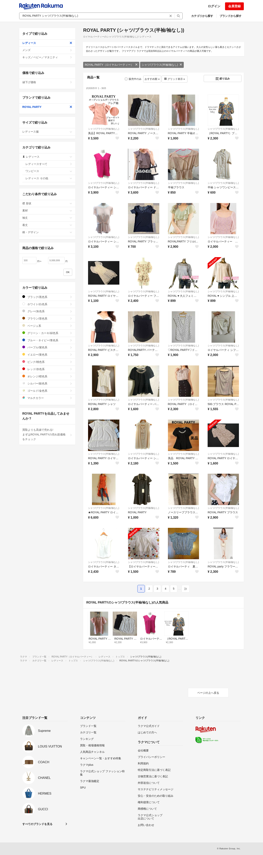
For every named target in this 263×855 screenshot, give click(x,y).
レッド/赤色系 (47, 369)
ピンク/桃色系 (47, 361)
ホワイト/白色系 (47, 304)
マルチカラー (47, 398)
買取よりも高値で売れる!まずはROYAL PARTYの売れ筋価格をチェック (47, 434)
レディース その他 (48, 178)
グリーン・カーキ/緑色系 (47, 333)
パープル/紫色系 (47, 347)
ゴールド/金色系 (47, 390)
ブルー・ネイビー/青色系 (47, 340)
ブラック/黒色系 (47, 297)
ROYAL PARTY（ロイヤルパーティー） (111, 64)
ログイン (214, 6)
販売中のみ (133, 78)
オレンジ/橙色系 (47, 376)
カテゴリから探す (202, 15)
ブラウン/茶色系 (47, 318)
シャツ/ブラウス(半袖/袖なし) (162, 64)
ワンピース (48, 171)
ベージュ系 (47, 325)
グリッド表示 (174, 78)
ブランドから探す (230, 15)
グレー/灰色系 (47, 311)
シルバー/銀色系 (47, 383)
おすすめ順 (152, 78)
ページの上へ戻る (208, 692)
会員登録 (234, 6)
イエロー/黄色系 (47, 354)
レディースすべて (48, 164)
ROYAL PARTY (47, 106)
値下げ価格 (47, 82)
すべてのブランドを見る (37, 824)
